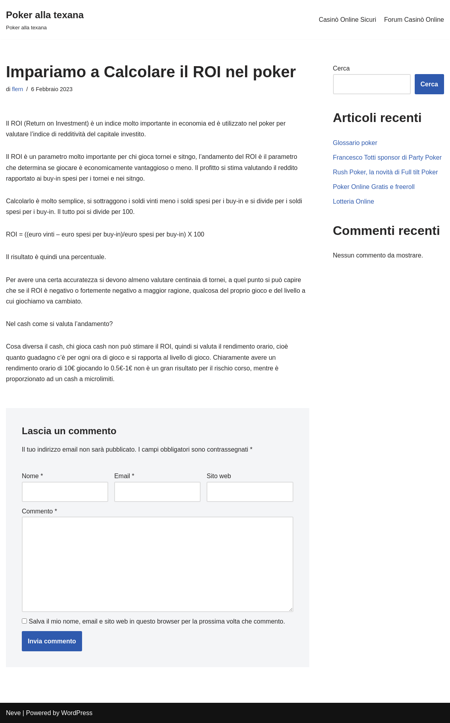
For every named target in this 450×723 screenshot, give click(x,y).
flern (17, 89)
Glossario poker (355, 142)
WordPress (76, 713)
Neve (13, 713)
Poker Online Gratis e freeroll (374, 186)
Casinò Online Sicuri (347, 19)
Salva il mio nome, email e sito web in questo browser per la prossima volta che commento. (157, 621)
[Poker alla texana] (45, 19)
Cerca (341, 68)
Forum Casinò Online (414, 19)
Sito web (219, 476)
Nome (32, 476)
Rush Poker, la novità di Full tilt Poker (385, 172)
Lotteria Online (353, 201)
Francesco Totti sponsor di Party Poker (387, 157)
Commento (39, 511)
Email (124, 476)
